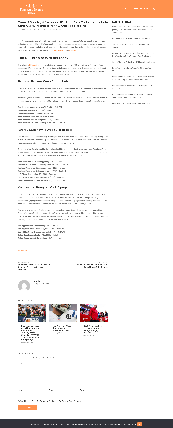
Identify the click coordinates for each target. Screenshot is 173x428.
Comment (22, 363)
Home (123, 9)
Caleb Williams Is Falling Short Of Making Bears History (133, 62)
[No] (170, 424)
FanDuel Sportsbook (59, 50)
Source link (22, 251)
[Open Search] (154, 9)
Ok (140, 424)
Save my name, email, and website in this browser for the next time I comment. (51, 401)
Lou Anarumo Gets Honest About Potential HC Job (131, 38)
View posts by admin (41, 284)
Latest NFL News (139, 9)
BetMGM (72, 50)
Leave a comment (54, 29)
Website (83, 390)
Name (21, 390)
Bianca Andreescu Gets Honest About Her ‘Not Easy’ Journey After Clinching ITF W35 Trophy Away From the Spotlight (132, 29)
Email (52, 390)
